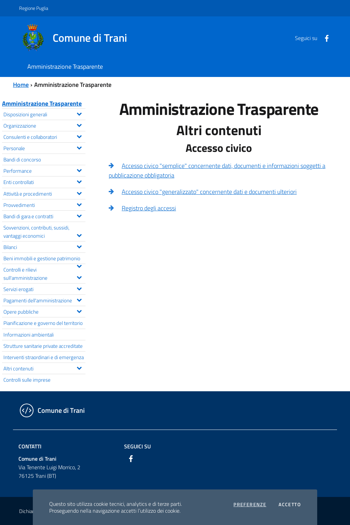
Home (21, 84)
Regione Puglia (33, 8)
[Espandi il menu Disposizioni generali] (79, 113)
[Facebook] (324, 38)
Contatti (29, 446)
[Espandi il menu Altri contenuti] (79, 367)
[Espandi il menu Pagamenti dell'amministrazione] (79, 299)
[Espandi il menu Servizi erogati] (79, 288)
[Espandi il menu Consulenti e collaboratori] (79, 136)
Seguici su (137, 446)
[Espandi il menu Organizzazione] (79, 124)
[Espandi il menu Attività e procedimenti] (79, 192)
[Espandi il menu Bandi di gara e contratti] (79, 215)
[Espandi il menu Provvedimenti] (79, 204)
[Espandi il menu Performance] (79, 170)
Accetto (290, 504)
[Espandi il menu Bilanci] (79, 246)
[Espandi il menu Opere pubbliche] (79, 310)
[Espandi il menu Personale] (79, 147)
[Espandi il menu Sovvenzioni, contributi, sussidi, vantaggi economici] (79, 235)
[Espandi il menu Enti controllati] (79, 181)
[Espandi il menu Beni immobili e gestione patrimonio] (79, 265)
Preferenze (249, 504)
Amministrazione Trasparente (42, 103)
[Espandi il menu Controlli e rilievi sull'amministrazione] (79, 277)
